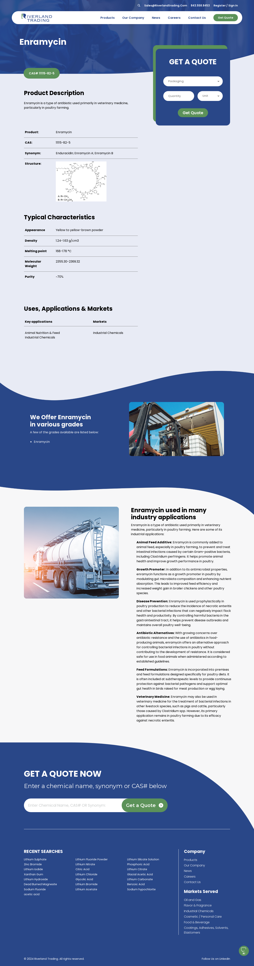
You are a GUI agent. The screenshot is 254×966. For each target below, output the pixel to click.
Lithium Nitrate (85, 864)
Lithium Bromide (87, 884)
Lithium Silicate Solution (143, 859)
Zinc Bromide (33, 864)
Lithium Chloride (86, 874)
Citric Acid (82, 869)
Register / (221, 5)
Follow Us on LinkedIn (216, 959)
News (188, 871)
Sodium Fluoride (35, 889)
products (107, 18)
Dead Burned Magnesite (40, 884)
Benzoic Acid (136, 884)
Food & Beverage (197, 922)
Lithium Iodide (33, 869)
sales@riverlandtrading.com (165, 5)
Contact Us (192, 882)
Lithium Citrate (137, 869)
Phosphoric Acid (138, 864)
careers (174, 18)
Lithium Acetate (86, 889)
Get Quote (225, 18)
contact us (197, 18)
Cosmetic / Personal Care (203, 916)
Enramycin (42, 442)
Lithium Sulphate (35, 859)
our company (133, 18)
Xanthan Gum (33, 874)
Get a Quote (144, 805)
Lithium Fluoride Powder (92, 859)
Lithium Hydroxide (36, 879)
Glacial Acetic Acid (140, 874)
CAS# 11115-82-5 (41, 73)
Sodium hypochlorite (141, 889)
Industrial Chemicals (40, 337)
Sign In (233, 5)
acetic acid (31, 894)
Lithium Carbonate (140, 879)
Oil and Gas (192, 900)
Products (190, 860)
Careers (190, 876)
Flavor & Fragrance (198, 905)
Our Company (194, 865)
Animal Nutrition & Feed (42, 333)
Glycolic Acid (84, 879)
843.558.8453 (200, 5)
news (156, 18)
